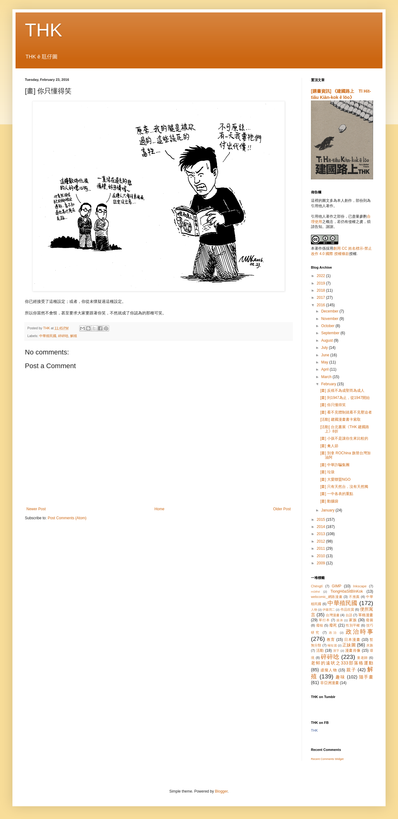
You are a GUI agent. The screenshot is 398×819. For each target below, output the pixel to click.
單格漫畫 (365, 615)
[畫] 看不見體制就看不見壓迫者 (346, 412)
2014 (321, 527)
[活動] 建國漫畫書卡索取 (340, 419)
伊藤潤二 (328, 609)
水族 (369, 645)
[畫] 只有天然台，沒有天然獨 (344, 486)
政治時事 (359, 631)
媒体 (339, 620)
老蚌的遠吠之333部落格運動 (342, 662)
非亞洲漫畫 (329, 683)
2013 (321, 534)
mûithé (315, 591)
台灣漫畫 (333, 615)
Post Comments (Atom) (67, 518)
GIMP (336, 586)
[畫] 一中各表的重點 (336, 494)
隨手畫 (366, 676)
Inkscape (360, 586)
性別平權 (353, 625)
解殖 (73, 336)
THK (43, 30)
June (325, 355)
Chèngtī (317, 586)
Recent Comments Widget (327, 759)
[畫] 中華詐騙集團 (334, 465)
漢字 (336, 650)
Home (159, 509)
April (325, 369)
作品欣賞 (347, 609)
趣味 (340, 676)
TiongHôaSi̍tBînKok (347, 591)
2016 (321, 305)
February (329, 384)
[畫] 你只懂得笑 (333, 405)
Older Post (282, 509)
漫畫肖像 (353, 650)
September (330, 333)
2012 (321, 541)
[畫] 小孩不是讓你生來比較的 (344, 438)
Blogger (221, 791)
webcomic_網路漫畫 (326, 597)
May (325, 362)
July (325, 347)
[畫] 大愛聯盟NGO (335, 479)
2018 (321, 290)
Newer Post (36, 509)
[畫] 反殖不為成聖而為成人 (342, 390)
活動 (320, 650)
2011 (321, 548)
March (327, 377)
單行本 (324, 620)
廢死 (333, 625)
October (328, 326)
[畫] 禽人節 (329, 446)
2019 (321, 283)
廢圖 (369, 620)
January (328, 510)
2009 (321, 563)
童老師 (362, 657)
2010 (321, 556)
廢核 (319, 625)
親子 (351, 669)
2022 (321, 276)
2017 (321, 297)
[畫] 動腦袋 (329, 501)
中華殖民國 (47, 336)
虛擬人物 (329, 670)
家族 (353, 620)
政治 (333, 632)
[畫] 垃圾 (327, 472)
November (330, 319)
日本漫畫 (352, 639)
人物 (314, 609)
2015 (321, 519)
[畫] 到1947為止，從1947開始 (345, 398)
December (330, 311)
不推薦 (354, 597)
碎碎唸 (63, 336)
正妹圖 (349, 644)
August (327, 340)
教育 (331, 639)
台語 (348, 615)
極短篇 (332, 645)
